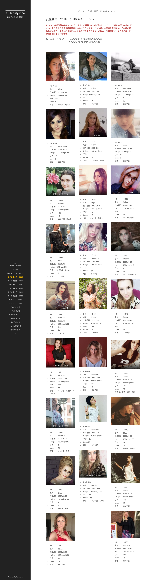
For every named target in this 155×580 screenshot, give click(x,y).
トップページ (79, 11)
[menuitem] (15, 266)
